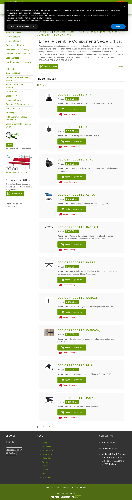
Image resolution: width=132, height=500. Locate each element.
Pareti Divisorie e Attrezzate (18, 62)
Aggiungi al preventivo (71, 109)
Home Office (11, 108)
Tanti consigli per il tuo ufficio (19, 163)
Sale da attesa (12, 58)
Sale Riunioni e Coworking (17, 49)
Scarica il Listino (48, 66)
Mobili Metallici (12, 41)
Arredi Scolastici (13, 92)
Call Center (11, 69)
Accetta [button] (118, 26)
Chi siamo (46, 447)
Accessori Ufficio (13, 73)
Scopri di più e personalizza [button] (22, 26)
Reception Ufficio (13, 45)
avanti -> (46, 85)
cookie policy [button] (42, 13)
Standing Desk (12, 113)
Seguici (121, 66)
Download (46, 477)
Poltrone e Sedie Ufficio (16, 54)
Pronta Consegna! (68, 114)
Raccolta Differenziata (16, 104)
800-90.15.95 (109, 442)
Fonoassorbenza (13, 100)
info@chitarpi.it (110, 448)
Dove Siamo (47, 450)
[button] (124, 6)
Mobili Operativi (13, 37)
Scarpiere (10, 96)
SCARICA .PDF (15, 193)
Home (44, 443)
